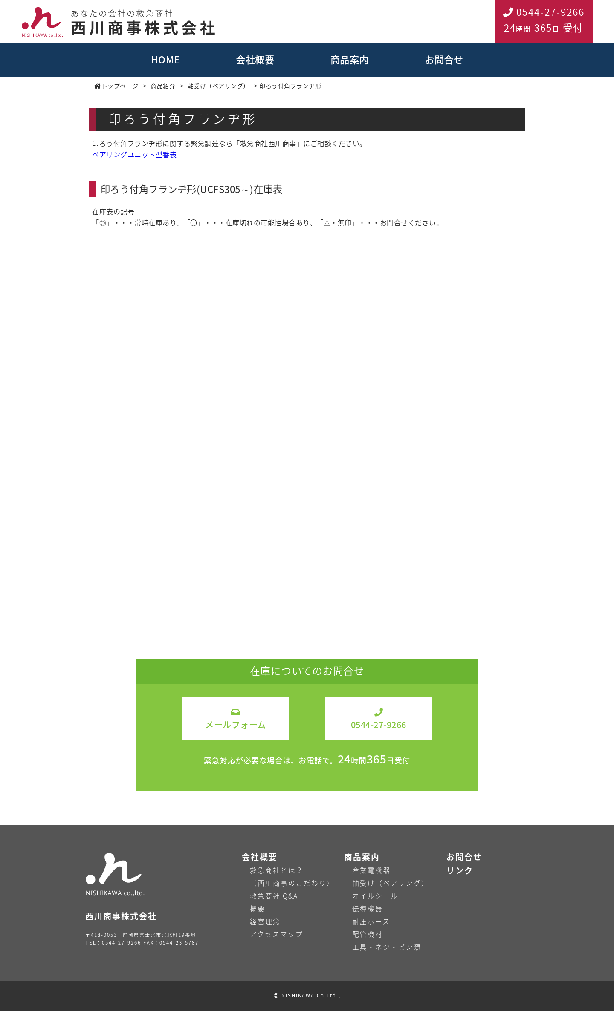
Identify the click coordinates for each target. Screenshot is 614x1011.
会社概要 (255, 59)
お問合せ (444, 59)
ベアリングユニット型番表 (134, 154)
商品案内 (349, 59)
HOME (165, 59)
